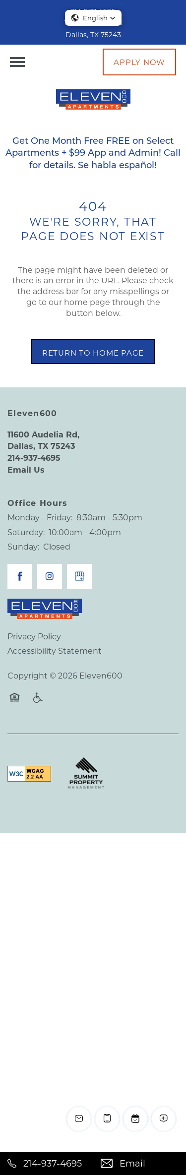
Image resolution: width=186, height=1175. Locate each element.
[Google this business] (79, 576)
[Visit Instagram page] (49, 576)
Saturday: (26, 532)
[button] (139, 62)
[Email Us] (139, 1163)
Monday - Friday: (39, 517)
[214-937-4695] (46, 1163)
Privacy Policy (34, 636)
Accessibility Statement (54, 650)
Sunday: (23, 546)
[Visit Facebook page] (19, 576)
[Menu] (17, 62)
